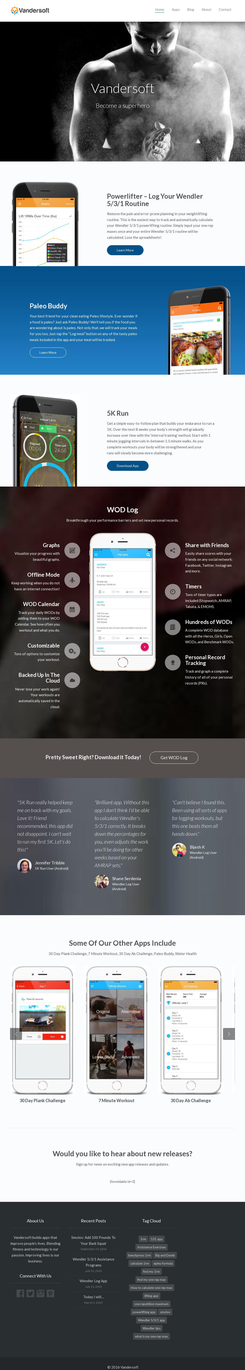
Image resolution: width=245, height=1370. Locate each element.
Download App (129, 465)
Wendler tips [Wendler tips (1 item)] (152, 1321)
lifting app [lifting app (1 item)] (151, 1288)
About (206, 9)
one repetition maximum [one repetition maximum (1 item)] (151, 1296)
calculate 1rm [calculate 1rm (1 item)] (139, 1256)
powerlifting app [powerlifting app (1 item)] (144, 1305)
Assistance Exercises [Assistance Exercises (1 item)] (151, 1240)
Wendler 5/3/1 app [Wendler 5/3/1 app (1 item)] (151, 1313)
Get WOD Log (174, 757)
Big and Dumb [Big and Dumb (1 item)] (165, 1248)
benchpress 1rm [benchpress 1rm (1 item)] (139, 1248)
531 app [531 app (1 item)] (157, 1232)
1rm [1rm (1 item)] (143, 1232)
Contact (225, 9)
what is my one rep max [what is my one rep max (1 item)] (151, 1329)
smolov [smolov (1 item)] (165, 1305)
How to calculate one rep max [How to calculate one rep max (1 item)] (151, 1280)
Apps (176, 9)
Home (159, 9)
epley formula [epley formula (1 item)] (163, 1256)
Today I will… (93, 1289)
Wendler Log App (93, 1273)
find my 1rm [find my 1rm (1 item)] (151, 1264)
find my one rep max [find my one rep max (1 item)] (151, 1272)
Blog (190, 9)
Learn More (126, 250)
